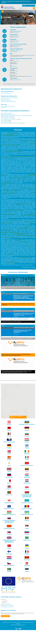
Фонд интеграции (4, 107)
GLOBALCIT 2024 (14, 73)
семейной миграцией (15, 177)
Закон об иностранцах (4, 121)
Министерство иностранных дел (6, 100)
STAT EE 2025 (16, 32)
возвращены (3, 234)
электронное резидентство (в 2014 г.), (25, 257)
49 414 (10, 139)
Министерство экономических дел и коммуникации (9, 97)
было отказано (27, 226)
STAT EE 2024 (15, 37)
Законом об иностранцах (19, 239)
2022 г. (34, 200)
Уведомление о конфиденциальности (18, 624)
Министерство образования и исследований (8, 101)
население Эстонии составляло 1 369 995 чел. (9, 135)
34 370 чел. (30, 214)
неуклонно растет (15, 133)
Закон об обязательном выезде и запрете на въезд (9, 119)
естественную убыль (9, 134)
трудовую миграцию (31, 175)
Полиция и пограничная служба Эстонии (8, 106)
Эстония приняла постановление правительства (14, 210)
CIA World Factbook (17, 79)
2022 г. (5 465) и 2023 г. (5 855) (23, 228)
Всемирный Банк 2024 (17, 31)
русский (25, 8)
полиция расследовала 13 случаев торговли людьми (25, 235)
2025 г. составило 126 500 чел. (11, 262)
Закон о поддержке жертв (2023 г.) (6, 113)
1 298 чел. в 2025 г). (23, 241)
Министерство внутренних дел (6, 93)
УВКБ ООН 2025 (15, 61)
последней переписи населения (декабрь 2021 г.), (13, 151)
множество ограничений (15, 219)
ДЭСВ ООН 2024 (16, 36)
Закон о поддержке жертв (9, 237)
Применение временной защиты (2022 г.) (8, 114)
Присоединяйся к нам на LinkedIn (7, 606)
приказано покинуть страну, (23, 233)
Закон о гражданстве (4, 120)
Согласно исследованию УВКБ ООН (27, 215)
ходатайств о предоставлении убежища (21, 203)
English (20, 8)
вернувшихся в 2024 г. (18, 234)
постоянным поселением (24, 177)
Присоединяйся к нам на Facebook (7, 605)
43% (10, 172)
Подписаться (6, 616)
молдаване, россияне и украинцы (7, 230)
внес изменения (11, 254)
